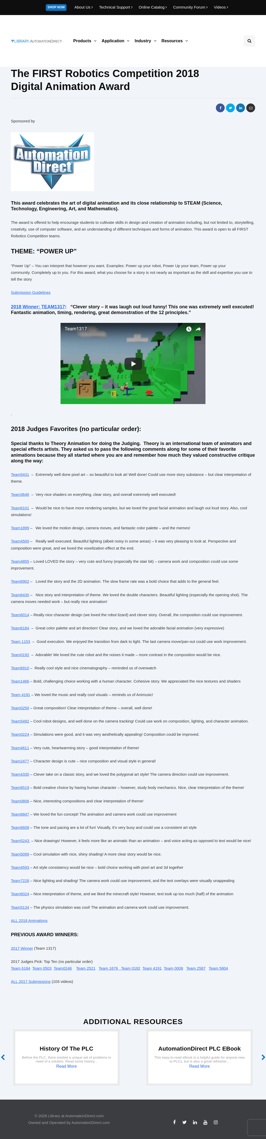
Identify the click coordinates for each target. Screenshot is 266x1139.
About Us (84, 7)
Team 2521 (85, 968)
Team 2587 (195, 968)
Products (82, 41)
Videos (221, 7)
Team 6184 (20, 968)
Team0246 (63, 968)
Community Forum (191, 7)
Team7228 (20, 880)
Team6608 (20, 827)
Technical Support (116, 7)
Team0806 (20, 801)
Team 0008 (173, 968)
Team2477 (20, 761)
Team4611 (20, 748)
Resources (172, 41)
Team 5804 (218, 968)
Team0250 (20, 708)
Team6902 (20, 581)
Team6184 (20, 628)
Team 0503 (41, 968)
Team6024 (20, 894)
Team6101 (20, 508)
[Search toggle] (249, 41)
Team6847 (20, 814)
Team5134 (20, 907)
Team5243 (20, 840)
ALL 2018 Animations (29, 920)
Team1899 (20, 528)
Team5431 (20, 474)
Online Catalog (153, 7)
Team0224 (20, 734)
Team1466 (20, 681)
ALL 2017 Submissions (31, 981)
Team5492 (20, 721)
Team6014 (20, 615)
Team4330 (20, 774)
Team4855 (20, 561)
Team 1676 (110, 968)
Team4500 (20, 541)
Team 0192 (130, 968)
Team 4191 (20, 694)
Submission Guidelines (31, 292)
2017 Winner (22, 948)
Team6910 (20, 668)
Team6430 (20, 595)
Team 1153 (20, 641)
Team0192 (20, 654)
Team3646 (20, 494)
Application (113, 41)
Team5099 (20, 854)
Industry (143, 41)
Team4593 (20, 867)
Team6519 (20, 787)
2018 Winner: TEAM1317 (38, 306)
